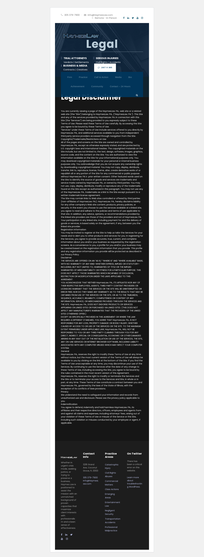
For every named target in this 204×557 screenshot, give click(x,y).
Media (118, 77)
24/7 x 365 (105, 67)
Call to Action (101, 77)
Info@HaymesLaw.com (100, 14)
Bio (130, 77)
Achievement (77, 86)
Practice (83, 77)
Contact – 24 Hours (120, 86)
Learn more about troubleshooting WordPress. (134, 482)
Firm (69, 77)
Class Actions (112, 489)
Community (97, 86)
